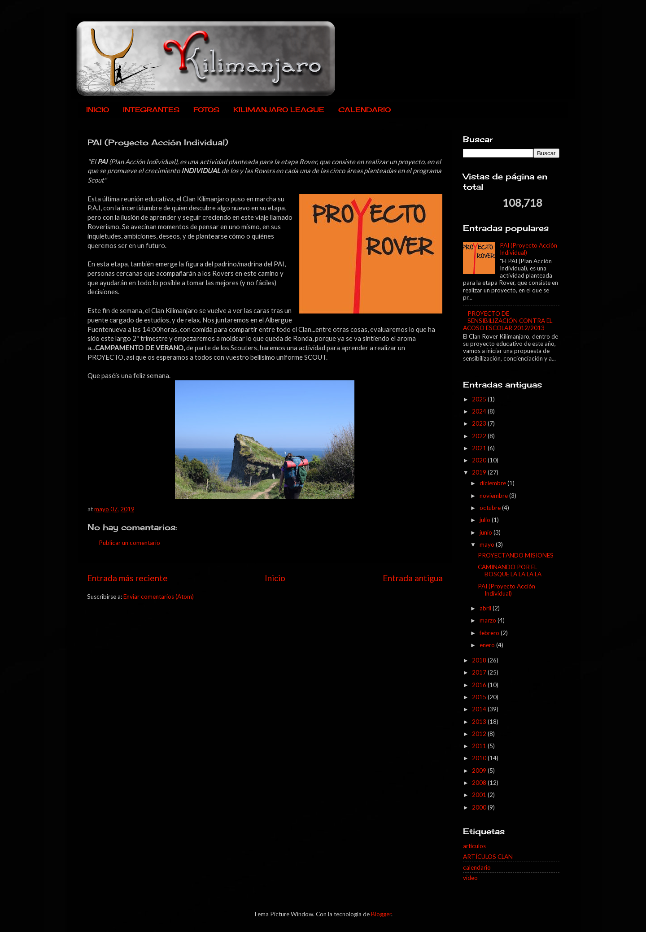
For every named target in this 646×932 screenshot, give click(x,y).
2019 (480, 472)
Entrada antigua (413, 578)
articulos (474, 845)
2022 (480, 436)
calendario (477, 867)
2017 (480, 672)
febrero (490, 632)
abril (486, 608)
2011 (480, 745)
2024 (480, 411)
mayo (488, 544)
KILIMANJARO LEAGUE (278, 109)
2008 (480, 782)
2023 (480, 423)
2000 (480, 807)
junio (486, 532)
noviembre (494, 495)
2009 (480, 770)
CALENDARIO (364, 109)
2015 (480, 697)
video (470, 877)
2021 (480, 448)
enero (488, 645)
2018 (480, 660)
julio (486, 519)
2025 (480, 399)
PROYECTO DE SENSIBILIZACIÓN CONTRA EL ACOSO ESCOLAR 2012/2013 (507, 320)
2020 (480, 460)
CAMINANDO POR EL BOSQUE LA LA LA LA (509, 570)
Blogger (381, 914)
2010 (480, 758)
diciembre (493, 483)
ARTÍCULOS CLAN (488, 856)
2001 (480, 794)
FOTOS (206, 109)
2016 (480, 684)
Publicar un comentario (129, 542)
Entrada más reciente (127, 578)
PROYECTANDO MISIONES (516, 555)
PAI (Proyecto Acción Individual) (506, 590)
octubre (491, 507)
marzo (489, 620)
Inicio (275, 578)
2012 (480, 733)
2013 (480, 721)
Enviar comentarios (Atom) (158, 596)
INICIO (97, 109)
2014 (480, 709)
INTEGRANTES (151, 109)
